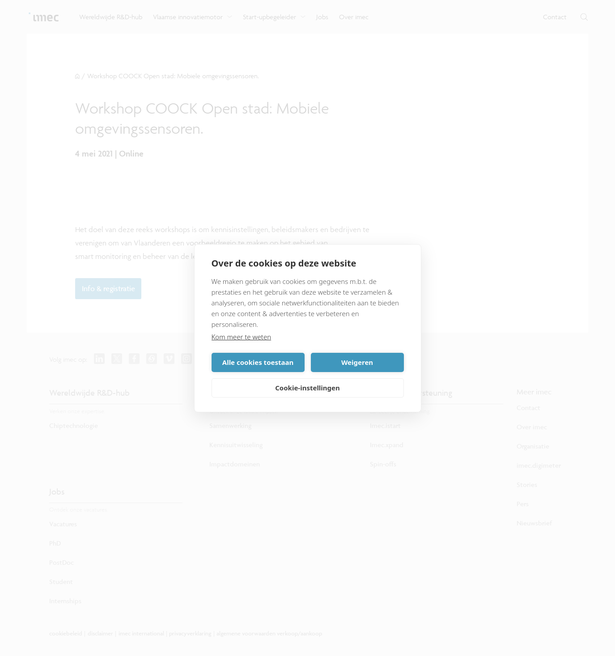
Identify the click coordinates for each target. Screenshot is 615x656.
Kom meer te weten (241, 336)
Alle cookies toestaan (257, 362)
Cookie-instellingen (307, 387)
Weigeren (357, 362)
